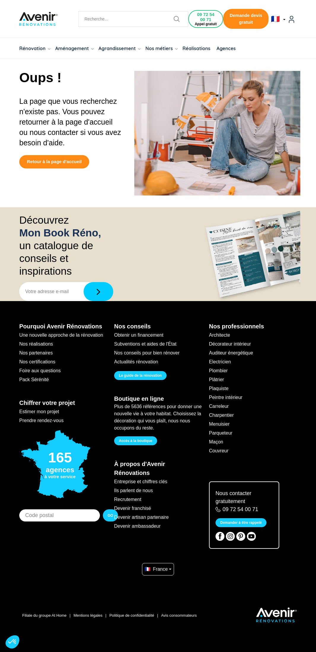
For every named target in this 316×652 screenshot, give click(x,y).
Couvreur (219, 450)
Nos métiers (161, 48)
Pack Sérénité (34, 379)
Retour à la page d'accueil (54, 161)
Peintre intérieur (225, 397)
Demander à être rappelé (241, 523)
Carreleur (219, 406)
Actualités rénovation (136, 361)
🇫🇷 (278, 19)
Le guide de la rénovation (140, 375)
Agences (226, 48)
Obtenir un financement (138, 335)
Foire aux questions (40, 370)
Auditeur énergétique (231, 352)
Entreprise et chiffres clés (140, 481)
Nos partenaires (36, 352)
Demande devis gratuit (246, 19)
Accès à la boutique (135, 441)
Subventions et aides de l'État (145, 343)
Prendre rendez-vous (41, 420)
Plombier (218, 370)
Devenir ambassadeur (137, 526)
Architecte (219, 335)
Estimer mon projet (39, 411)
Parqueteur (220, 432)
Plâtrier (216, 379)
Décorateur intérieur (230, 343)
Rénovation (34, 48)
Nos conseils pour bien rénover (147, 352)
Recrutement (127, 499)
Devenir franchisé (132, 508)
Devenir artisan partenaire (141, 517)
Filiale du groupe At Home (44, 615)
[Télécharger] (98, 291)
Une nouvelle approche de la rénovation (61, 335)
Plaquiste (219, 388)
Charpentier (221, 415)
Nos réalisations (36, 343)
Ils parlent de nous (133, 490)
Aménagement (74, 48)
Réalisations (196, 48)
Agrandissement (119, 48)
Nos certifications (37, 361)
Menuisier (219, 424)
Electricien (220, 361)
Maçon (216, 441)
